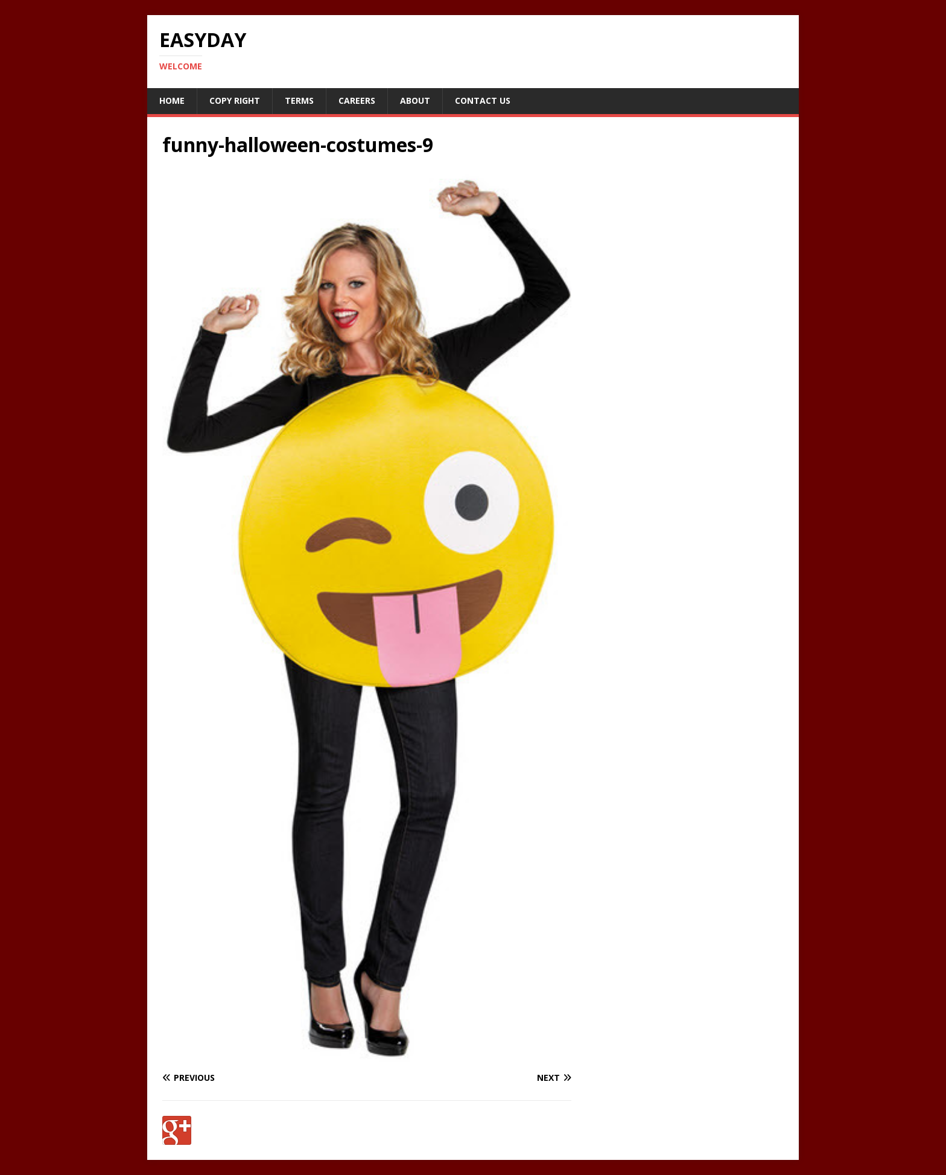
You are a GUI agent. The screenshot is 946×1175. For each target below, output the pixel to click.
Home (172, 100)
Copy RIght (234, 100)
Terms (299, 100)
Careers (356, 100)
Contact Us (482, 100)
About (415, 100)
